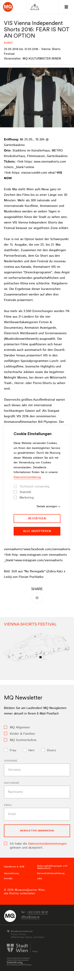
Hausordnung (11, 873)
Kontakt (8, 878)
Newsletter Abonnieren (37, 830)
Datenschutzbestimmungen (47, 843)
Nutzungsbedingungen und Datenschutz (52, 867)
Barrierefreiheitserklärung (51, 873)
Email (8, 805)
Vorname (11, 761)
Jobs (39, 878)
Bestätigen (37, 519)
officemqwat (30, 917)
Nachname (11, 783)
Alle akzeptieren (37, 531)
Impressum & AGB (14, 867)
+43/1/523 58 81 (37, 912)
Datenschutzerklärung (27, 477)
